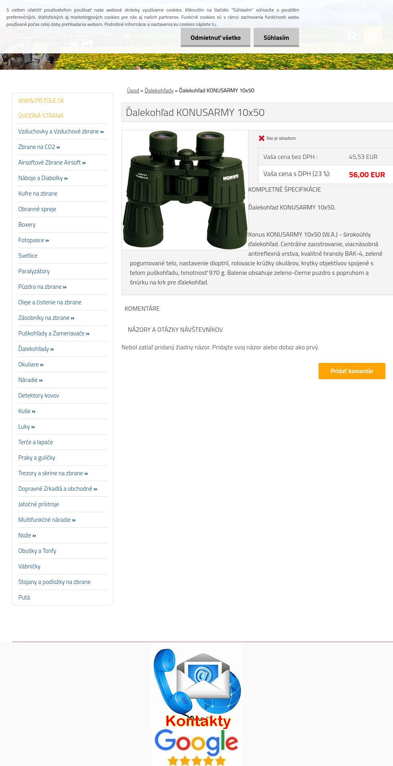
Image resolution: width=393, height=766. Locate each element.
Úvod (133, 90)
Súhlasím (276, 37)
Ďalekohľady (159, 90)
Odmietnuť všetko (215, 37)
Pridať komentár (351, 371)
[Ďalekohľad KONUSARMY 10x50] (185, 133)
